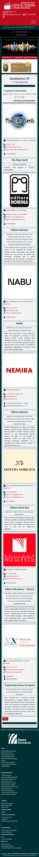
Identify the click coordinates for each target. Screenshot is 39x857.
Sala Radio (4, 819)
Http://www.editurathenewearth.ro (17, 149)
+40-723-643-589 (11, 308)
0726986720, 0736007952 (14, 394)
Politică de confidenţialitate (16, 730)
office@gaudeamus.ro (12, 14)
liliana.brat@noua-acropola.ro (15, 669)
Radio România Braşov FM (8, 779)
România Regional (6, 775)
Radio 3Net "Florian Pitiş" (8, 762)
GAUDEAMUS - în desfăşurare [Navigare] (21, 33)
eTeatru (3, 760)
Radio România (5, 844)
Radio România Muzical (7, 757)
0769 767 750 (10, 144)
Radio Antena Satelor (7, 753)
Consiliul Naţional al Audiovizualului (11, 848)
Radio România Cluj (6, 781)
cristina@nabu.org (12, 310)
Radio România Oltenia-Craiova (10, 787)
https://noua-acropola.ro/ (14, 672)
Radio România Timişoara (8, 794)
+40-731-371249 (11, 667)
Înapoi (5, 719)
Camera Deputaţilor (6, 839)
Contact (3, 730)
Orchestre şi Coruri (6, 817)
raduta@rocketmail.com (13, 147)
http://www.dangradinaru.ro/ (15, 497)
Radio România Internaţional (9, 758)
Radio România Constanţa (8, 783)
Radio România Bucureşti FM (9, 777)
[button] (4, 66)
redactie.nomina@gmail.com (15, 217)
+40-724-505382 (11, 573)
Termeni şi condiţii (32, 730)
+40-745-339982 (11, 492)
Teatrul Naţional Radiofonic (9, 764)
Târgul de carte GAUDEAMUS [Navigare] (18, 27)
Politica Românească (7, 803)
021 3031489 (29, 14)
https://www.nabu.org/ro (14, 313)
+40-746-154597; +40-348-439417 (16, 214)
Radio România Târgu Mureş (9, 792)
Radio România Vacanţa (8, 785)
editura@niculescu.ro (12, 576)
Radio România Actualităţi (8, 751)
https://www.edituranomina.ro (15, 219)
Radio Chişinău (5, 766)
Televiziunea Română (7, 846)
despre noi (9, 12)
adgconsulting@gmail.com (14, 494)
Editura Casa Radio (6, 805)
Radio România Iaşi (6, 788)
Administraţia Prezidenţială (8, 830)
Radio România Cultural (7, 755)
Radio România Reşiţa (7, 790)
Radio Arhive (4, 807)
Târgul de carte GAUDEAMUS (9, 821)
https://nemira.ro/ (11, 399)
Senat (3, 837)
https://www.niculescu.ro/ (14, 578)
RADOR (3, 812)
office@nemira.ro (11, 396)
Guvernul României (6, 832)
